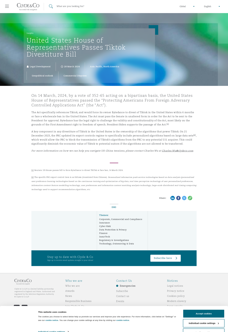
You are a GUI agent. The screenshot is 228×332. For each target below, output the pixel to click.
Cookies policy (176, 296)
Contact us (122, 296)
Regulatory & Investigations (114, 240)
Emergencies (128, 285)
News (68, 296)
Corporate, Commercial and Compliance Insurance (120, 221)
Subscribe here (163, 258)
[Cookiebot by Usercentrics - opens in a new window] (19, 326)
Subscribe (122, 291)
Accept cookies (204, 305)
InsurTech (104, 236)
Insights (30, 33)
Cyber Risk (105, 226)
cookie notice (51, 312)
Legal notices (175, 285)
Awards (70, 290)
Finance (103, 233)
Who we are (72, 285)
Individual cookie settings (51, 323)
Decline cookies (203, 324)
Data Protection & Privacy (113, 229)
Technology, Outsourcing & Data (116, 243)
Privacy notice (175, 290)
